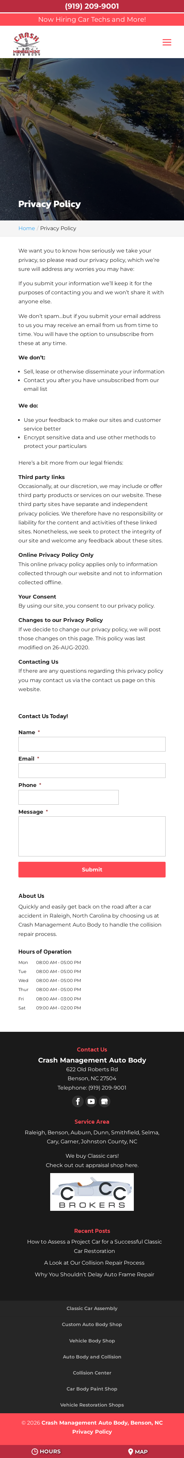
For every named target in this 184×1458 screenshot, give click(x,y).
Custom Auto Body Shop (92, 1324)
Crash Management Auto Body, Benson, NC (102, 1423)
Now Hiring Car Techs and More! (92, 19)
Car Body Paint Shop (92, 1389)
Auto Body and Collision (92, 1357)
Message (33, 812)
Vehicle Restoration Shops (92, 1405)
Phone (29, 785)
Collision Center (92, 1373)
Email (28, 759)
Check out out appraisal (92, 1165)
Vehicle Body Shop (92, 1341)
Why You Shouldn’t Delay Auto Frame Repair (94, 1274)
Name (29, 732)
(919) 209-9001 (92, 6)
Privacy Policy (92, 1432)
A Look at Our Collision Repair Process (94, 1263)
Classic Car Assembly (92, 1308)
